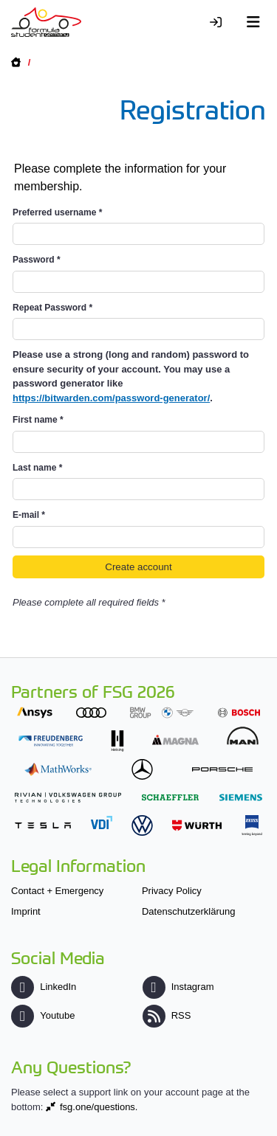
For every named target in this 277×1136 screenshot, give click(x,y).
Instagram (178, 986)
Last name (37, 468)
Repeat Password (52, 307)
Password (37, 259)
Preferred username (57, 212)
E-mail (29, 515)
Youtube (43, 1015)
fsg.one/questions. (99, 1106)
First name (38, 420)
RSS (167, 1015)
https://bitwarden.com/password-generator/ (111, 398)
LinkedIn (43, 986)
